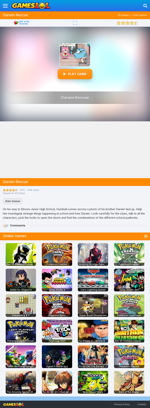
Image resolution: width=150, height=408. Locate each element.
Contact (142, 404)
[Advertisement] (75, 149)
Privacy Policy (122, 404)
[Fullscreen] (75, 23)
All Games (123, 14)
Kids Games (140, 14)
